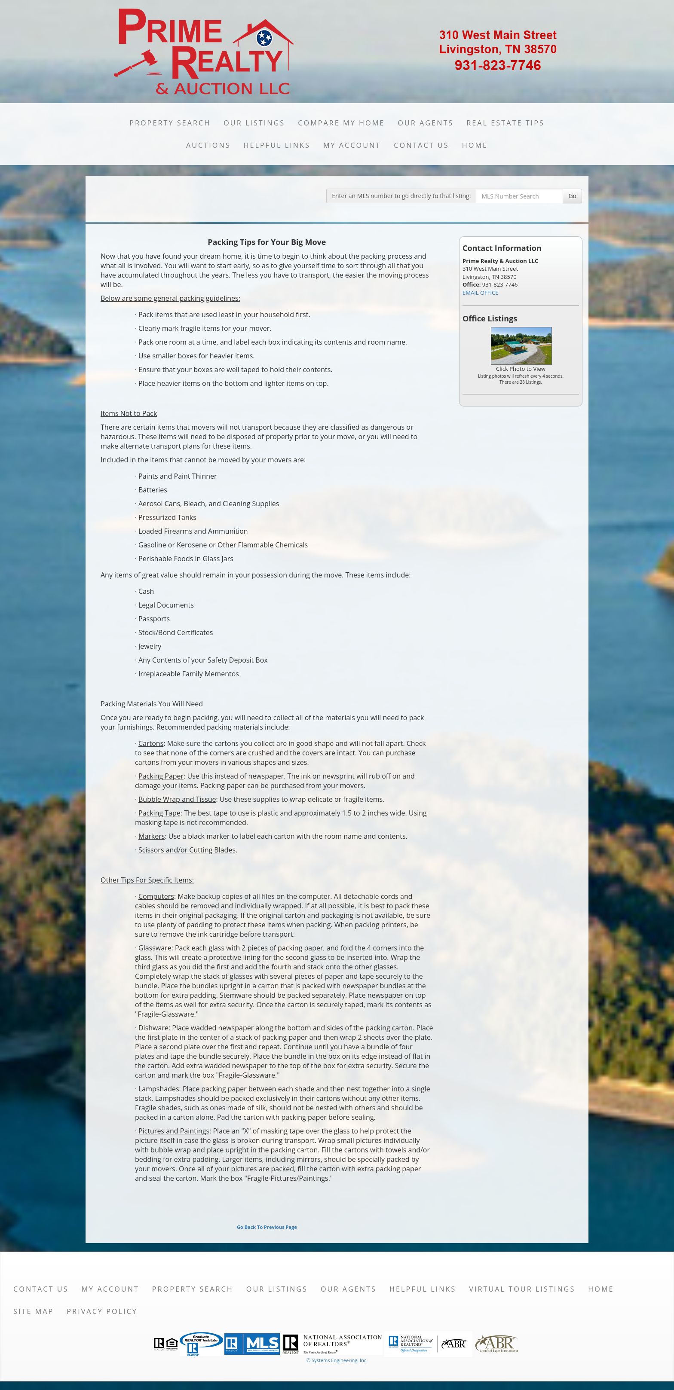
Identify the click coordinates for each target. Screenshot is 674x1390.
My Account (352, 145)
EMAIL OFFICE (481, 292)
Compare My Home (341, 123)
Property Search (170, 123)
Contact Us (421, 145)
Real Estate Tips (505, 123)
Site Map (33, 1311)
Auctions (208, 145)
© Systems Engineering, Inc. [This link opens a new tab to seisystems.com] (337, 1360)
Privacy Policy (102, 1311)
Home (475, 145)
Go (572, 196)
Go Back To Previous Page (267, 1227)
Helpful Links (277, 145)
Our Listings (254, 123)
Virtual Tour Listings (522, 1289)
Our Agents (425, 123)
